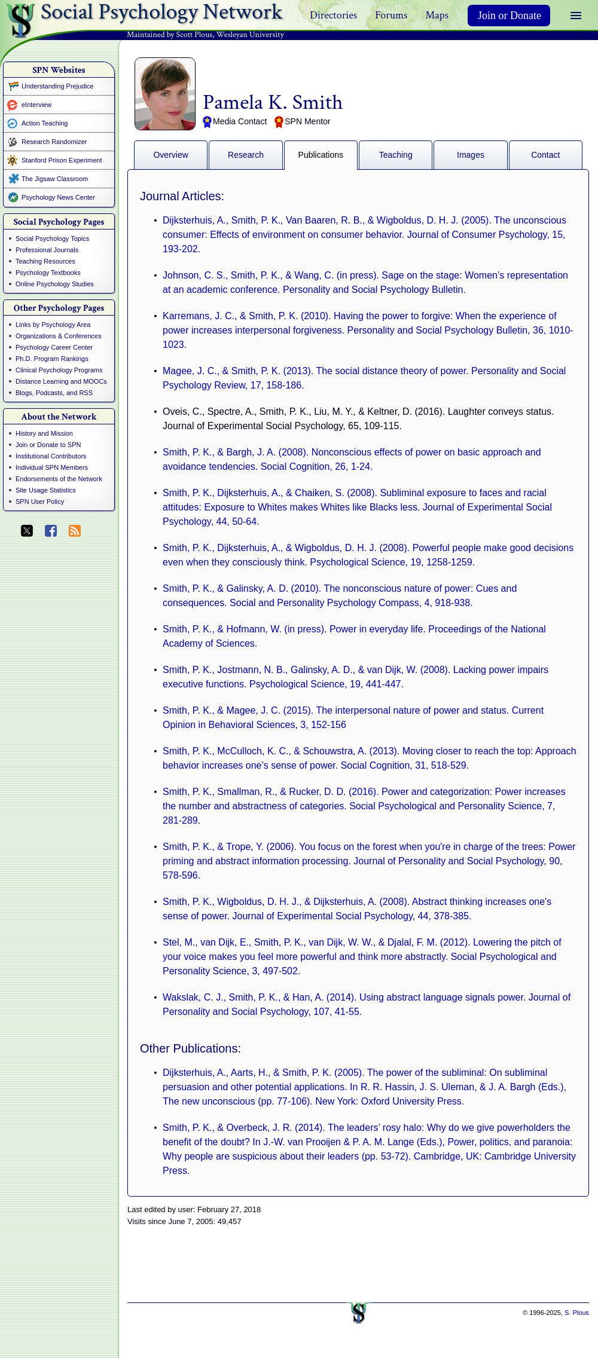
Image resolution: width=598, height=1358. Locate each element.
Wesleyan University (250, 34)
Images (470, 155)
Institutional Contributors (51, 456)
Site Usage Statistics (46, 490)
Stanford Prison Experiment (62, 160)
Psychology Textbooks (48, 272)
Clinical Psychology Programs (59, 370)
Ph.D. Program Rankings (52, 358)
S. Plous (577, 1312)
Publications (321, 155)
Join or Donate (509, 16)
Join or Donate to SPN (48, 444)
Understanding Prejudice (57, 86)
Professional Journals (47, 249)
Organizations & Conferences (59, 336)
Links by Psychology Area (53, 324)
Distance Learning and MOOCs (61, 381)
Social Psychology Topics (52, 238)
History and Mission (44, 433)
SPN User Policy (40, 501)
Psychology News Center (58, 197)
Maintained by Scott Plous (169, 34)
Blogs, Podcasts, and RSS (54, 392)
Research (246, 155)
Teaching (396, 155)
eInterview (36, 104)
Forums (391, 15)
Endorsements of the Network (59, 478)
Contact (545, 155)
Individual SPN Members (52, 467)
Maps (436, 15)
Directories (333, 15)
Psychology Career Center (54, 347)
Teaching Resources (45, 261)
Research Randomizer (54, 141)
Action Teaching (45, 123)
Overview (170, 155)
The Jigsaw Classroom (55, 178)
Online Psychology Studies (55, 283)
